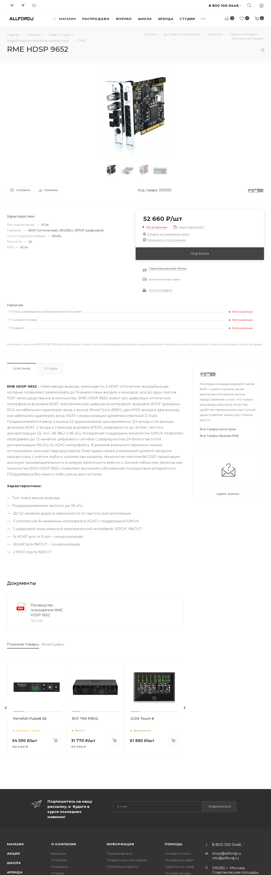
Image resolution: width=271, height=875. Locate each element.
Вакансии (58, 852)
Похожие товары (23, 644)
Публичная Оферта (122, 865)
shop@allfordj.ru (226, 852)
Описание (21, 368)
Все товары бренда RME (219, 436)
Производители (119, 852)
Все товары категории (218, 429)
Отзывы (51, 368)
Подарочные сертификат (127, 859)
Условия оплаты (178, 852)
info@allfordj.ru (225, 857)
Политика (59, 859)
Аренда (14, 871)
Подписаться (219, 805)
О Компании (63, 843)
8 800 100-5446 (226, 843)
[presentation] (6, 707)
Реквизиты (59, 865)
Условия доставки (179, 859)
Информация (120, 843)
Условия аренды (178, 872)
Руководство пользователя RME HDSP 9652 (47, 610)
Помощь (174, 843)
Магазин (15, 843)
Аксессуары (52, 644)
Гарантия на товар (179, 865)
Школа (14, 862)
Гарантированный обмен (168, 268)
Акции (13, 852)
